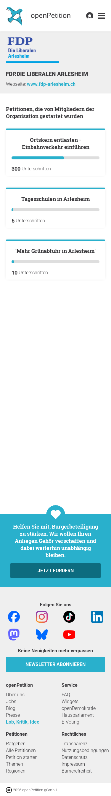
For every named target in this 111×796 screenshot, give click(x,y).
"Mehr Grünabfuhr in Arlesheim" (55, 449)
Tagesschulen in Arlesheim (55, 331)
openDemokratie (79, 708)
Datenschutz (75, 757)
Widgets (70, 701)
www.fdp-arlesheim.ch (51, 84)
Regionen (15, 771)
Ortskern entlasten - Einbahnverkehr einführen (55, 209)
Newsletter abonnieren (55, 664)
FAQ (66, 694)
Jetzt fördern (56, 570)
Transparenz (75, 743)
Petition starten (22, 757)
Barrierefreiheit (77, 771)
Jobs (11, 701)
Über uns (15, 694)
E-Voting (70, 722)
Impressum (73, 764)
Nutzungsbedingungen (85, 750)
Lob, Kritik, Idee (22, 722)
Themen (14, 764)
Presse (13, 715)
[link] (101, 16)
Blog (10, 708)
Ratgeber (15, 743)
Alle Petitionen (21, 750)
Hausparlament (78, 715)
